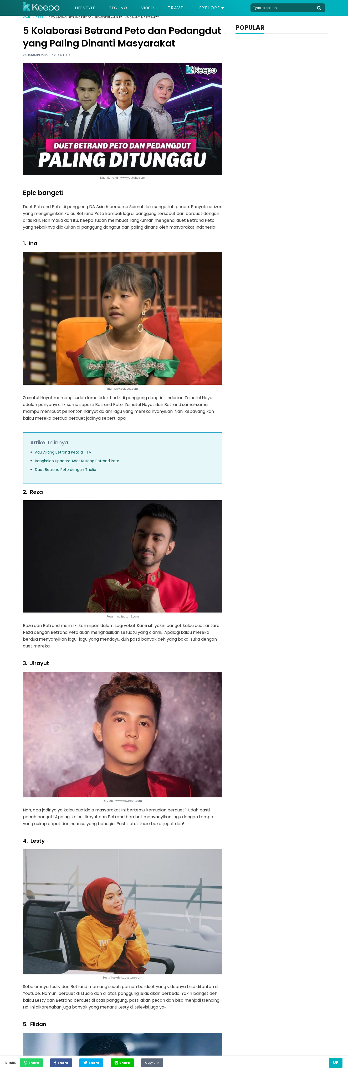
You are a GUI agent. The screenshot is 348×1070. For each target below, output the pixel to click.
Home (26, 17)
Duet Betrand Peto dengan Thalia (65, 469)
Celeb (39, 17)
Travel (183, 8)
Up (336, 1062)
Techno (122, 8)
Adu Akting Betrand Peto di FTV (63, 452)
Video (152, 8)
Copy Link (170, 1061)
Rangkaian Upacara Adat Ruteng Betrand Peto (77, 461)
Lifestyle (86, 8)
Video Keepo (62, 55)
